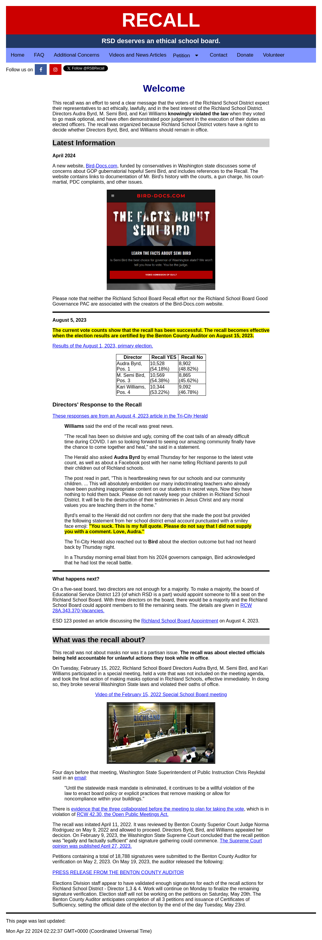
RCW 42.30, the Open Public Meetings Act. (122, 814)
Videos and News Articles (138, 55)
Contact (219, 55)
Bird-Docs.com (101, 165)
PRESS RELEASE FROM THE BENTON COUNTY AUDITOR (118, 872)
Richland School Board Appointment (179, 620)
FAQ (39, 55)
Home (17, 55)
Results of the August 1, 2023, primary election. (102, 345)
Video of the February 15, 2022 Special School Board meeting (161, 694)
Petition (188, 55)
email (80, 777)
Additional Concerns (76, 55)
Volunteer (274, 55)
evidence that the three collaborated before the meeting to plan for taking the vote (157, 808)
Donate (245, 55)
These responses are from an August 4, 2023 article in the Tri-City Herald (130, 415)
